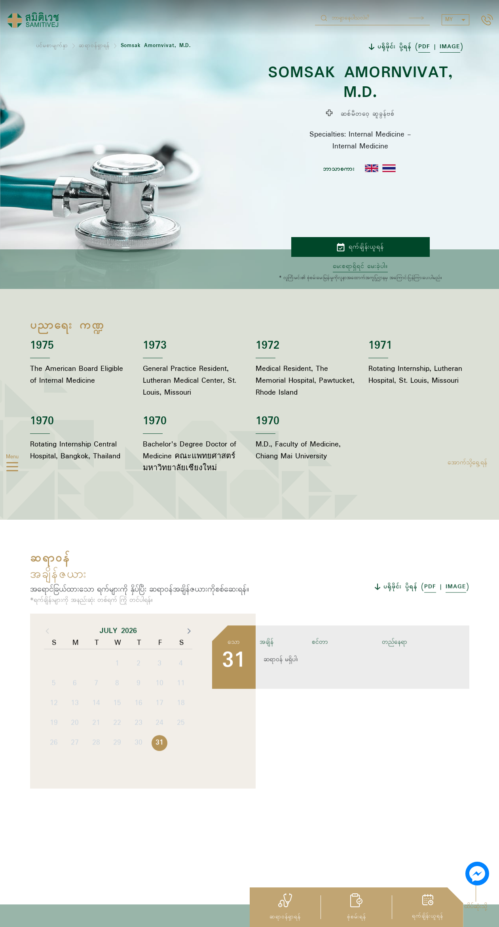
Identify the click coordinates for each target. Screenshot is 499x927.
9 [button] (138, 714)
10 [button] (159, 714)
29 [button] (117, 774)
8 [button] (117, 714)
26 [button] (54, 774)
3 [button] (159, 695)
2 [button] (138, 695)
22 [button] (117, 754)
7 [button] (96, 714)
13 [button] (75, 734)
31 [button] (159, 774)
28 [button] (96, 774)
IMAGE (450, 46)
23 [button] (138, 754)
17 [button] (159, 734)
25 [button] (181, 754)
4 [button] (181, 695)
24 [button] (159, 754)
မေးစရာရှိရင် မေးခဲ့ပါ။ (360, 266)
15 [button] (117, 734)
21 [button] (96, 754)
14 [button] (96, 734)
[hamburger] (12, 468)
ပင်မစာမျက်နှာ (52, 46)
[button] (188, 662)
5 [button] (54, 714)
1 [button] (117, 695)
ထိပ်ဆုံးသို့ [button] (475, 906)
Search (416, 18)
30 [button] (138, 774)
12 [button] (54, 734)
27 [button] (75, 774)
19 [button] (54, 754)
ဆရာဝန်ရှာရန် (94, 46)
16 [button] (138, 734)
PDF (424, 46)
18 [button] (181, 734)
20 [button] (75, 754)
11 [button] (181, 714)
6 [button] (75, 714)
